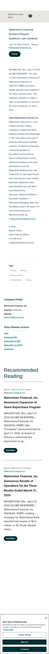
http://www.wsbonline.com (23, 219)
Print (6, 333)
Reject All (24, 643)
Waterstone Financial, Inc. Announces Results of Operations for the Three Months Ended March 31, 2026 (21, 486)
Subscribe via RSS (12, 341)
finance (28, 280)
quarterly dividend (16, 275)
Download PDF (10, 337)
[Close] (46, 619)
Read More (10, 450)
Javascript (8, 349)
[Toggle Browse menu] (39, 15)
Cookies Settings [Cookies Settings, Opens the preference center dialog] (24, 636)
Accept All (24, 651)
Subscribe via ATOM (13, 345)
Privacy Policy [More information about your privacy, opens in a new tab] (8, 631)
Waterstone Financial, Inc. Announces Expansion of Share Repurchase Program (22, 402)
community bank (16, 280)
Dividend (13, 270)
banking (23, 270)
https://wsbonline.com (14, 317)
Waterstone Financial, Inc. (20, 47)
